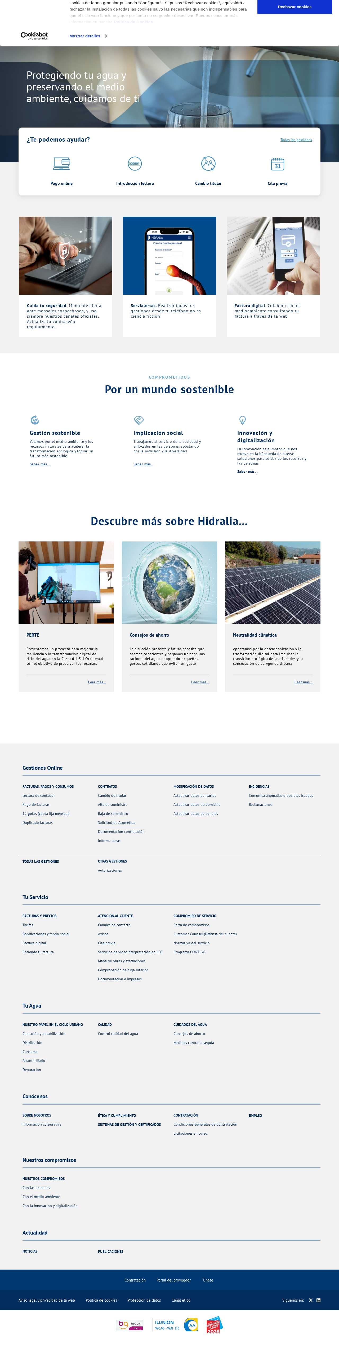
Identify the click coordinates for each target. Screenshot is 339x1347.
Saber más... (40, 464)
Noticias (30, 1251)
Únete (208, 1280)
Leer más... (97, 682)
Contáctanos (312, 4)
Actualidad (274, 4)
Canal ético (181, 1300)
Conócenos (183, 20)
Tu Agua (155, 20)
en (173, 4)
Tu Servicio (126, 20)
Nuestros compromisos (226, 20)
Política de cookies (101, 1300)
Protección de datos (144, 1300)
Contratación (135, 1280)
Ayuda (292, 4)
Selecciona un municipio (40, 4)
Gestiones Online (88, 20)
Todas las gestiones (296, 139)
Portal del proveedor (174, 1280)
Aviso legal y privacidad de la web (47, 1300)
